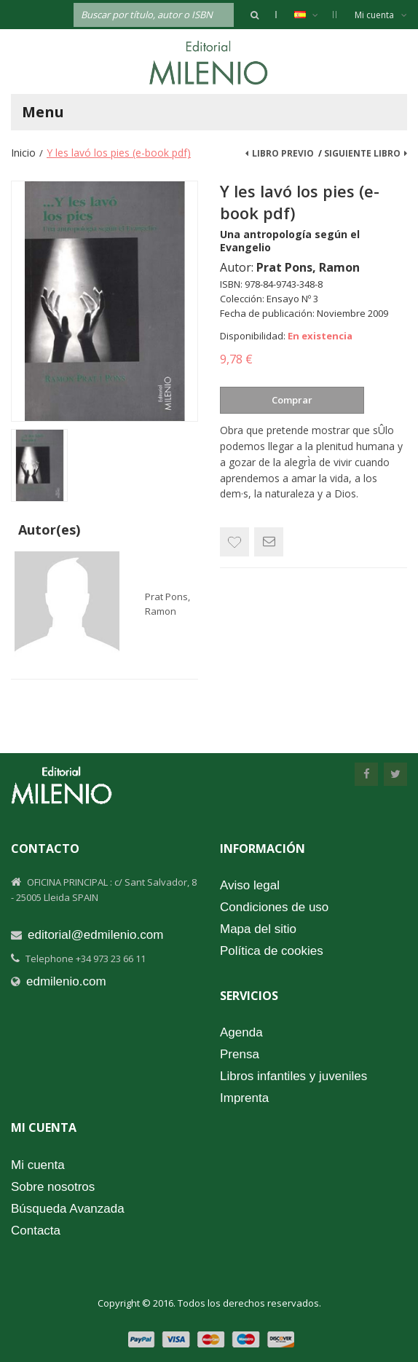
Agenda (241, 1032)
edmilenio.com (66, 981)
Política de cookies (271, 951)
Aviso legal (250, 885)
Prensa (239, 1054)
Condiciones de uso (274, 907)
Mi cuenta (381, 15)
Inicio (23, 153)
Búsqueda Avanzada (68, 1209)
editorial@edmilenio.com (95, 935)
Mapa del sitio (258, 929)
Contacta (35, 1230)
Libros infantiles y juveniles (293, 1076)
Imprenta (244, 1098)
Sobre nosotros (53, 1187)
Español (313, 14)
